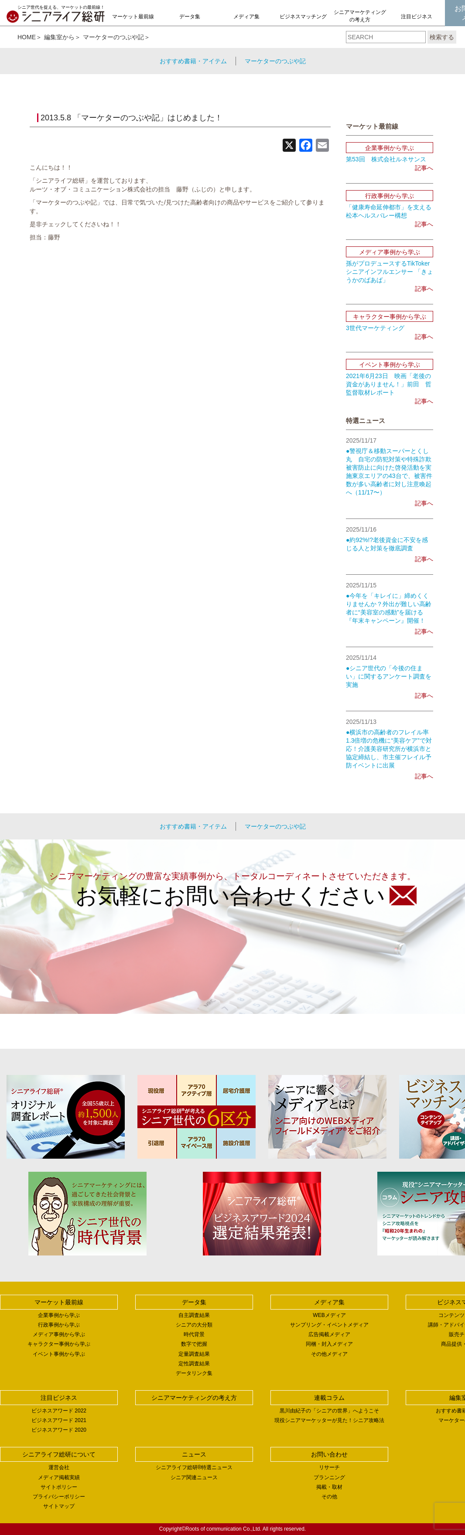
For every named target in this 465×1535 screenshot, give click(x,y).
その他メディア (329, 1354)
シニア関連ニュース (194, 1477)
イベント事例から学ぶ (59, 1354)
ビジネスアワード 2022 (58, 1411)
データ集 (189, 17)
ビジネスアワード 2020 (58, 1430)
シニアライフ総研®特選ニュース (194, 1467)
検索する (442, 37)
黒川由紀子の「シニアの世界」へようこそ (329, 1411)
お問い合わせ (329, 1454)
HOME (26, 37)
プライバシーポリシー (59, 1497)
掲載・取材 (329, 1487)
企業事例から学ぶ (59, 1315)
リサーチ (329, 1467)
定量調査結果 (194, 1354)
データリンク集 (194, 1373)
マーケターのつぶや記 (113, 37)
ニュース (194, 1454)
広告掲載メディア (329, 1334)
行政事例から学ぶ (59, 1325)
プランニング (329, 1477)
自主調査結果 (194, 1315)
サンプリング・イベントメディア (329, 1325)
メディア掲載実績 (59, 1477)
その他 (329, 1497)
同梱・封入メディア (329, 1344)
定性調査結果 (194, 1364)
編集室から (59, 37)
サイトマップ (59, 1506)
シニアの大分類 (194, 1325)
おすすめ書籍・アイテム (193, 61)
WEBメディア (329, 1315)
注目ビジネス (416, 17)
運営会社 (58, 1467)
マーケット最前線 (133, 17)
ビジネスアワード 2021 (58, 1420)
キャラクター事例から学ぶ (58, 1344)
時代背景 (194, 1334)
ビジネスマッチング (303, 17)
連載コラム (329, 1397)
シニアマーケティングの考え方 (360, 16)
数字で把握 (194, 1344)
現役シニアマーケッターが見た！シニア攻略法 (329, 1420)
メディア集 (246, 17)
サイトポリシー (59, 1487)
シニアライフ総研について (59, 1454)
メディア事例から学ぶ (59, 1334)
